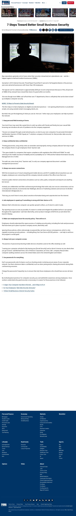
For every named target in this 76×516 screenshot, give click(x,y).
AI (40, 456)
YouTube (33, 500)
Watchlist (37, 2)
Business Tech (43, 450)
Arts (3, 456)
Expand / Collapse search (60, 3)
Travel (3, 448)
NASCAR (61, 450)
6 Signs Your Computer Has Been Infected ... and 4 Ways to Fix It (24, 285)
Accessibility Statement (46, 482)
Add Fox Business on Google (66, 29)
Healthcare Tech (44, 452)
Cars (3, 450)
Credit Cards (5, 420)
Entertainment (5, 444)
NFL (60, 444)
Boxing (60, 452)
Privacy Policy (43, 472)
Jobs (41, 468)
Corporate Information (46, 478)
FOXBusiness (33, 30)
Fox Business (6, 3)
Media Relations (44, 476)
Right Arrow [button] (73, 13)
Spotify (49, 500)
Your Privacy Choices (30, 504)
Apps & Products (44, 490)
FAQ (41, 474)
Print (53, 30)
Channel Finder (44, 466)
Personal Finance (16, 2)
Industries (42, 430)
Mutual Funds (43, 436)
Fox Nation (42, 486)
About (42, 464)
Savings (4, 424)
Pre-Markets (43, 434)
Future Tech (43, 454)
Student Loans (5, 418)
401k (3, 428)
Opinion (4, 464)
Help (38, 504)
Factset (50, 506)
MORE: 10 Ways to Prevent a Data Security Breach (18, 103)
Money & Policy (25, 418)
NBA (60, 446)
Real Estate (24, 442)
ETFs (41, 426)
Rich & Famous (6, 446)
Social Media (43, 446)
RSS (43, 500)
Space (41, 458)
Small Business (25, 420)
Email (56, 30)
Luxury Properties (25, 448)
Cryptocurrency (44, 420)
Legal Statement (17, 507)
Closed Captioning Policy (46, 480)
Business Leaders (44, 428)
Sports (61, 442)
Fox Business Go (44, 488)
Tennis (60, 458)
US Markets (43, 418)
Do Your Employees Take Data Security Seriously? (19, 288)
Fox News (42, 484)
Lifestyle (5, 442)
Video (23, 464)
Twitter (43, 30)
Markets (31, 2)
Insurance (4, 426)
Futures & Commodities (46, 422)
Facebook (40, 30)
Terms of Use (43, 470)
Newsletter (46, 500)
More (43, 2)
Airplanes (4, 452)
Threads (46, 30)
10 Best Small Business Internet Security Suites (18, 291)
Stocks (42, 416)
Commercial (24, 446)
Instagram (30, 500)
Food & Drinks (5, 454)
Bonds (41, 424)
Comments (49, 30)
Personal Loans (6, 422)
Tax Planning (5, 432)
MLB (60, 448)
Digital (41, 444)
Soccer (61, 454)
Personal (23, 444)
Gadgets (42, 448)
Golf (60, 456)
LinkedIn (40, 500)
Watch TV (70, 2)
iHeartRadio (52, 500)
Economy (24, 2)
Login (64, 2)
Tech (41, 442)
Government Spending (27, 416)
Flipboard (36, 500)
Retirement (5, 430)
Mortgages (5, 416)
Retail (41, 432)
